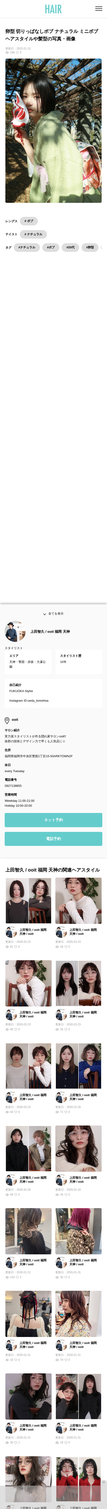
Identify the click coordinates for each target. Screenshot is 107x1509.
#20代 (70, 247)
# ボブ (29, 221)
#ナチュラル (26, 247)
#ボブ (51, 247)
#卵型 (90, 247)
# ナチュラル (33, 234)
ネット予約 (53, 603)
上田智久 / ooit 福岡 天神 (50, 415)
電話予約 (53, 622)
